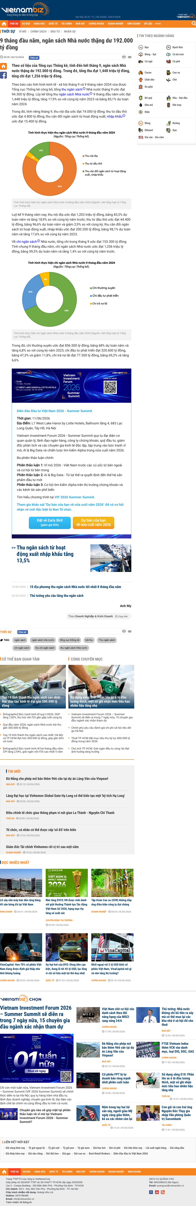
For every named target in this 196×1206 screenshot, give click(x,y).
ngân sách (19, 640)
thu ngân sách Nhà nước (74, 648)
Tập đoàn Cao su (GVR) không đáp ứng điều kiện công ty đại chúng (111, 902)
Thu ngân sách (107, 640)
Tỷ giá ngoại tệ (37, 1148)
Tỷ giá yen (68, 1148)
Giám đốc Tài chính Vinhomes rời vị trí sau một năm (42, 847)
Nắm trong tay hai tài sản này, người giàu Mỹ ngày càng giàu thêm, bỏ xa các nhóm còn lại (117, 1113)
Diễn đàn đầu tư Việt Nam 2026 (130, 1153)
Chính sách (38, 31)
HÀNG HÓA (39, 23)
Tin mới (14, 771)
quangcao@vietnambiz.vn (170, 1185)
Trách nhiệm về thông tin (19, 1202)
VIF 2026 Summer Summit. (75, 497)
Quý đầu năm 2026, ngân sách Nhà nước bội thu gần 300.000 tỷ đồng (32, 726)
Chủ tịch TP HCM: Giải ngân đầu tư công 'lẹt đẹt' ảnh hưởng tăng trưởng (100, 750)
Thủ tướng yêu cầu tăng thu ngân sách (56, 596)
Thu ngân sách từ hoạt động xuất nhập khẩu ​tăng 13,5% (45, 554)
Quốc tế (50, 980)
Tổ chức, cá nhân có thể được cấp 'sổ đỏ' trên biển (41, 830)
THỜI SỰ (14, 23)
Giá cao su (79, 1153)
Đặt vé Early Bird (50, 522)
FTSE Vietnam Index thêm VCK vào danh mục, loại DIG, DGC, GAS (178, 1048)
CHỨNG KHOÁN (96, 23)
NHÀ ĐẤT (80, 23)
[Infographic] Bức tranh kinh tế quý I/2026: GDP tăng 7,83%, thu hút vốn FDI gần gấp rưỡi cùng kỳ (32, 716)
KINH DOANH (133, 23)
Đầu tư (55, 31)
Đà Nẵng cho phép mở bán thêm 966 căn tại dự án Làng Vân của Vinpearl (57, 779)
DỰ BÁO (26, 23)
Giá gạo (66, 1153)
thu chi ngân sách (44, 648)
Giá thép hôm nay (15, 1153)
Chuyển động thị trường (59, 920)
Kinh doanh (6, 911)
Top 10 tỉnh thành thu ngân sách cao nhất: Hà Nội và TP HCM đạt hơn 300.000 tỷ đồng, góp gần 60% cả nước (33, 738)
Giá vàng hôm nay (15, 1148)
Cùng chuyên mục (87, 659)
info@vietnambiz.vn (24, 1199)
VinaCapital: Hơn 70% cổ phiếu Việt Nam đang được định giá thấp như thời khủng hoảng (20, 969)
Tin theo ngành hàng (156, 36)
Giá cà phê (114, 1148)
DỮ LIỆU (148, 23)
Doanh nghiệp (13, 852)
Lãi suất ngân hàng (156, 1148)
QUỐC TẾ (53, 23)
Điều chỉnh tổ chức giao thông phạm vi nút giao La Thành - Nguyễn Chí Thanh (60, 813)
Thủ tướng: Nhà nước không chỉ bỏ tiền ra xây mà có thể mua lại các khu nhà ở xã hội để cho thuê (177, 1017)
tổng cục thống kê (69, 640)
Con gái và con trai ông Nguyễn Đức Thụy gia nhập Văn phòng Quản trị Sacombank (177, 1113)
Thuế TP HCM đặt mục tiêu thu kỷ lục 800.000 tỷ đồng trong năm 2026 (100, 740)
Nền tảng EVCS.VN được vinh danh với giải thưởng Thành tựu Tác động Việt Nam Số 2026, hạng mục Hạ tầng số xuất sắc (66, 906)
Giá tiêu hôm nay (133, 1148)
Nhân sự (70, 31)
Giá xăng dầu (177, 1148)
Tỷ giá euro (83, 1148)
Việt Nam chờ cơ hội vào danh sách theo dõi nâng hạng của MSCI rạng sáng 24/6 (118, 1015)
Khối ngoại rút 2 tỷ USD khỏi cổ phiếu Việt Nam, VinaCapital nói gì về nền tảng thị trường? (111, 969)
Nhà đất (10, 784)
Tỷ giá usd (53, 1148)
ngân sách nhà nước (43, 640)
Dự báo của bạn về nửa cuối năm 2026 (93, 522)
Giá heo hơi (99, 1148)
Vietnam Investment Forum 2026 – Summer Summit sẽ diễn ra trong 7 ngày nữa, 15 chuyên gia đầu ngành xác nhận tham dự (101, 717)
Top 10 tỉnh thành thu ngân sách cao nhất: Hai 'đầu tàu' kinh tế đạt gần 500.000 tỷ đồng (31, 701)
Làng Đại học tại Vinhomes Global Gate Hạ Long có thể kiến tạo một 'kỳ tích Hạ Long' (65, 796)
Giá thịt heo (52, 1153)
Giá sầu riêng (35, 1153)
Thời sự (8, 31)
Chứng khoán (7, 980)
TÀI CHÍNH (66, 23)
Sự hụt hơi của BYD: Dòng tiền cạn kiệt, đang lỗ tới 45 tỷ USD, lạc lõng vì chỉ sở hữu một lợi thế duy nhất (66, 969)
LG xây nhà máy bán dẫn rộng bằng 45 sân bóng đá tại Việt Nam (20, 902)
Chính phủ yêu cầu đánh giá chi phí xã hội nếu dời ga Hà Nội (101, 729)
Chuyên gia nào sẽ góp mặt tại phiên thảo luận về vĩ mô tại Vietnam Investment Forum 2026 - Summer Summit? (45, 1116)
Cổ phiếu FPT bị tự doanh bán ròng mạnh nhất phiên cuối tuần (116, 1078)
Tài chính (167, 1125)
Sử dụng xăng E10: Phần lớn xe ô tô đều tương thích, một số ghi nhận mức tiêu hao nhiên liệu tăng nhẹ (100, 701)
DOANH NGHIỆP (115, 23)
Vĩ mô (22, 31)
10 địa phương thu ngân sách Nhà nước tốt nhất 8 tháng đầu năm (75, 587)
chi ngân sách (21, 648)
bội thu (89, 640)
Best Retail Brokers (99, 1153)
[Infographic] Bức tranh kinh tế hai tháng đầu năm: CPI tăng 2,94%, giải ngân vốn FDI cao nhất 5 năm (33, 750)
